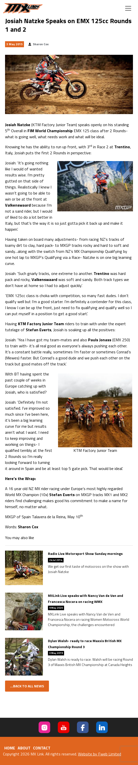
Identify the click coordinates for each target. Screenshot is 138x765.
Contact (41, 748)
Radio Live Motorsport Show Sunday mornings (85, 553)
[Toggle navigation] (128, 8)
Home (9, 748)
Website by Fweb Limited (99, 754)
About (24, 748)
